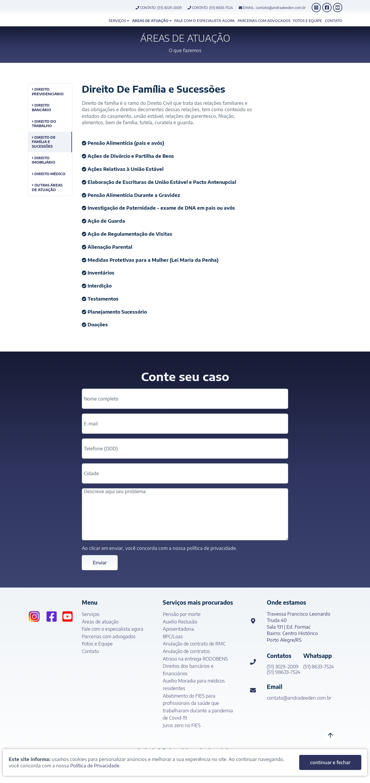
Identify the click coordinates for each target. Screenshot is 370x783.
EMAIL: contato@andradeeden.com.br (272, 8)
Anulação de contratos (186, 651)
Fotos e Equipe (307, 21)
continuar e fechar (330, 762)
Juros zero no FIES (182, 725)
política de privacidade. (212, 548)
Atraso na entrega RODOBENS (195, 659)
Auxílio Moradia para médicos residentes (194, 684)
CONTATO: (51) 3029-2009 (159, 8)
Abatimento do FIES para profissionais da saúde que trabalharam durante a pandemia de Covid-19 (198, 707)
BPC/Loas (173, 636)
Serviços (119, 21)
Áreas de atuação (152, 21)
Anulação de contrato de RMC (194, 644)
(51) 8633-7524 (318, 666)
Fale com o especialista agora (204, 21)
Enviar (100, 563)
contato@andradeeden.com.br (299, 698)
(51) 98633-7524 (283, 672)
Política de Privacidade (94, 766)
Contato (333, 21)
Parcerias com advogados (264, 21)
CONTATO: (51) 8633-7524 (210, 8)
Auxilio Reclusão (180, 622)
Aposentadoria (178, 629)
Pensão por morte (182, 614)
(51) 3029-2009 (283, 666)
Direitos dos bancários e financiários (188, 669)
